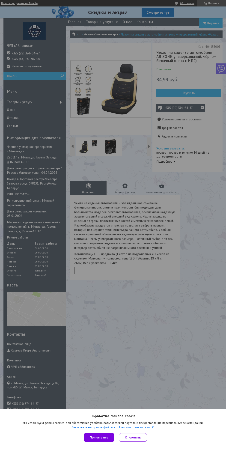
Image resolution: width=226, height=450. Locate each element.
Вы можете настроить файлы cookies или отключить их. (111, 427)
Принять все (99, 437)
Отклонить (133, 437)
